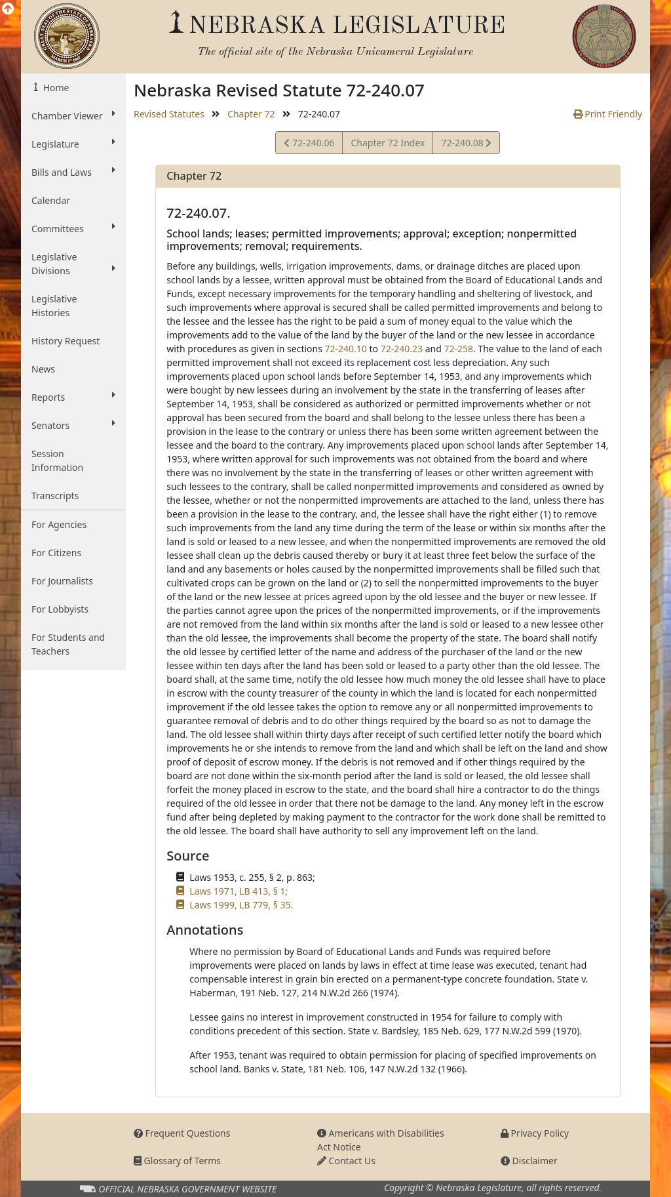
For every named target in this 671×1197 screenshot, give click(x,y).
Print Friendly (607, 114)
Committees (73, 228)
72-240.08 (465, 144)
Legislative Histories (54, 306)
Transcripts (55, 495)
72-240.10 (346, 348)
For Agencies (58, 524)
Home (55, 87)
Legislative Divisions (73, 264)
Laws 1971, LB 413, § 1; (238, 891)
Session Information (57, 460)
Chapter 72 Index (388, 142)
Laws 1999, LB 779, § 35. (241, 905)
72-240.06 (309, 144)
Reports (73, 396)
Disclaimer (529, 1160)
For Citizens (56, 552)
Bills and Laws (73, 171)
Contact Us (346, 1160)
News (43, 369)
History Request (65, 341)
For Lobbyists (59, 609)
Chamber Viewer (73, 115)
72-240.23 (402, 348)
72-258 (458, 348)
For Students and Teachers (68, 644)
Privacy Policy (535, 1133)
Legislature (73, 143)
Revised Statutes (169, 114)
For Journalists (62, 581)
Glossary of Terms (177, 1160)
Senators (73, 425)
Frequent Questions (182, 1133)
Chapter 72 (251, 114)
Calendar (50, 200)
